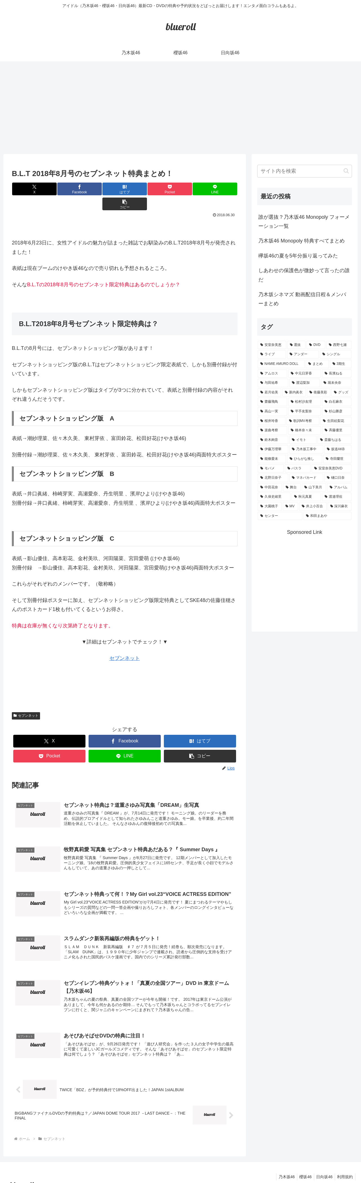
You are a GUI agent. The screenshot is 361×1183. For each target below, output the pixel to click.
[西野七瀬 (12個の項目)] (338, 345)
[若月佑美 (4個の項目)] (269, 392)
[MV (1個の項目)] (290, 506)
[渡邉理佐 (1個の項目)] (336, 497)
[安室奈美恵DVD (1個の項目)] (331, 468)
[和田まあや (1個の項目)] (327, 516)
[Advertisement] (180, 107)
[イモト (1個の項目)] (302, 440)
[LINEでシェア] (181, 189)
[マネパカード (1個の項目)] (306, 478)
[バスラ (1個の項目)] (298, 468)
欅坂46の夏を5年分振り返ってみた (298, 256)
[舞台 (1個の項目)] (292, 487)
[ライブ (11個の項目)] (272, 354)
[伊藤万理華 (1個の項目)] (273, 449)
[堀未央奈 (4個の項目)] (336, 383)
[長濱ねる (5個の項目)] (336, 373)
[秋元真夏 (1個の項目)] (306, 497)
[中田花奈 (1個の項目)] (270, 487)
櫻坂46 (302, 1165)
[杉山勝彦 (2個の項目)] (336, 411)
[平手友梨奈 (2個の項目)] (304, 411)
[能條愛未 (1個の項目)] (272, 459)
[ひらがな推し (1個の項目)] (304, 459)
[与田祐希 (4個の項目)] (273, 383)
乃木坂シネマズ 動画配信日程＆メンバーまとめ (302, 299)
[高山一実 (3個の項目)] (272, 411)
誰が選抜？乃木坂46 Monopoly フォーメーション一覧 (304, 221)
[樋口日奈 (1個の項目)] (337, 478)
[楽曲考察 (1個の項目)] (272, 430)
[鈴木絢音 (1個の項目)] (273, 440)
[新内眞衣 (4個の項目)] (294, 392)
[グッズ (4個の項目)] (341, 392)
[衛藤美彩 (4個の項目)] (318, 392)
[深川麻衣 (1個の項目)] (340, 506)
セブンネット (124, 643)
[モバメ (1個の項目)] (271, 468)
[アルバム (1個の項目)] (339, 487)
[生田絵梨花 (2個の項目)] (335, 421)
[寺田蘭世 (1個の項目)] (337, 459)
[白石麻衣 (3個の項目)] (336, 402)
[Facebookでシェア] (68, 189)
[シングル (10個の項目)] (335, 354)
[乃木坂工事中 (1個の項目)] (306, 449)
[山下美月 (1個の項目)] (314, 487)
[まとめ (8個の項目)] (317, 364)
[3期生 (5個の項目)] (340, 364)
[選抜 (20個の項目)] (296, 345)
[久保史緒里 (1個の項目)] (274, 497)
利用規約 (344, 1165)
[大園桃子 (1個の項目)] (270, 506)
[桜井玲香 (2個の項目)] (271, 421)
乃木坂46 (282, 1165)
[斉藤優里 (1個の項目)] (336, 430)
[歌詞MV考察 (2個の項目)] (303, 421)
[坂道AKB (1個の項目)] (337, 449)
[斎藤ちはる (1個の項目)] (334, 440)
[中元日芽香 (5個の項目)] (304, 373)
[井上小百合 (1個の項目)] (313, 506)
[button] (219, 189)
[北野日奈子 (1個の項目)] (273, 478)
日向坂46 (322, 1165)
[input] (304, 171)
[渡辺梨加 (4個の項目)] (304, 383)
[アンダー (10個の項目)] (303, 354)
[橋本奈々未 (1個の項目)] (304, 430)
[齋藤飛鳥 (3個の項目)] (272, 402)
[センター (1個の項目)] (280, 516)
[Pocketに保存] (144, 189)
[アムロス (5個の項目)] (272, 373)
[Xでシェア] (31, 189)
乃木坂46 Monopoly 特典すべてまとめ (301, 241)
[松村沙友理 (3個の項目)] (304, 402)
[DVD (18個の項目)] (316, 345)
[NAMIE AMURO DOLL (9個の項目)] (281, 364)
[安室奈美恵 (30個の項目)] (272, 345)
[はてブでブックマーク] (106, 189)
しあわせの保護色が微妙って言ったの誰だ (304, 275)
